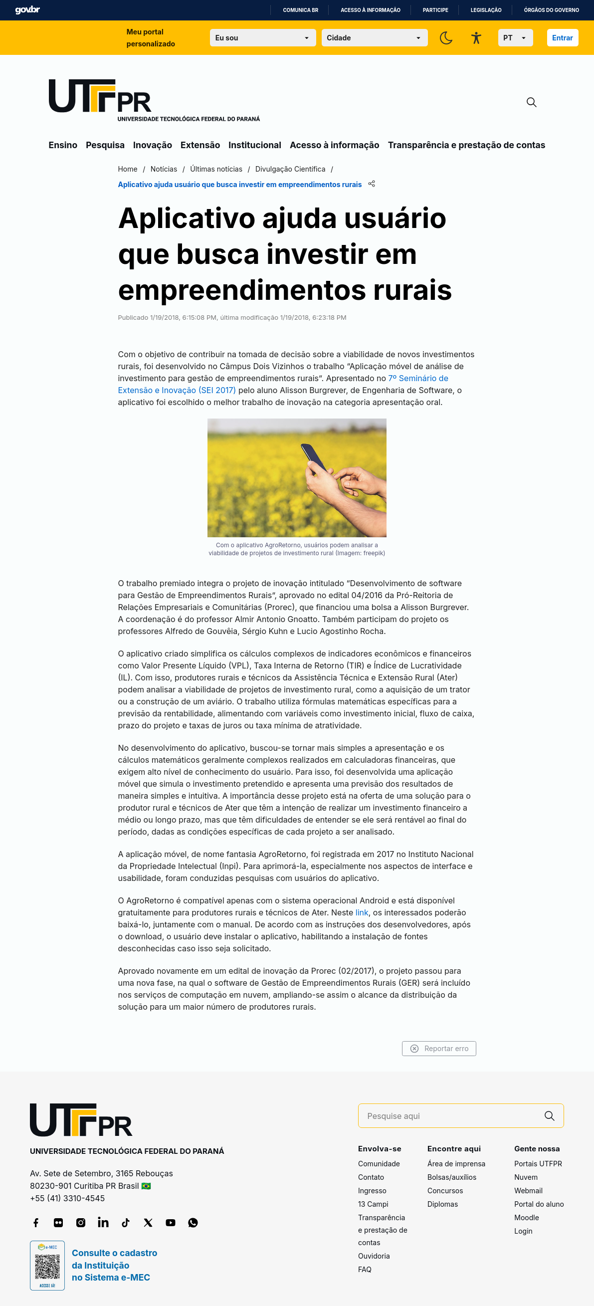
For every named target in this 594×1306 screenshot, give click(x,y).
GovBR (27, 10)
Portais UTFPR (538, 1163)
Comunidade (379, 1163)
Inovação (152, 145)
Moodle (526, 1217)
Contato (371, 1177)
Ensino (63, 145)
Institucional (254, 145)
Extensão (200, 145)
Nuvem (526, 1177)
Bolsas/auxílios (451, 1177)
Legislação (486, 10)
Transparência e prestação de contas (467, 145)
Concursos (445, 1190)
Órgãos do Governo (551, 10)
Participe (435, 10)
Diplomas (442, 1204)
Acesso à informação (370, 10)
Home (128, 169)
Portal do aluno (539, 1204)
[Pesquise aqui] (452, 1116)
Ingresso (372, 1190)
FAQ (365, 1269)
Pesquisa (105, 145)
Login (523, 1231)
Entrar (562, 37)
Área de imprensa (456, 1163)
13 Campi (373, 1204)
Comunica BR (300, 10)
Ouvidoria (374, 1256)
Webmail (528, 1190)
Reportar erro (439, 1049)
